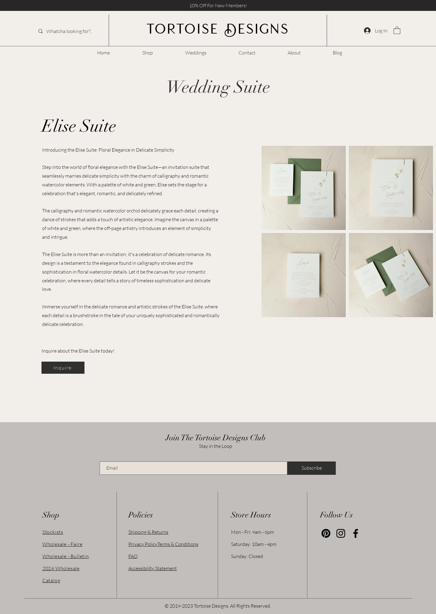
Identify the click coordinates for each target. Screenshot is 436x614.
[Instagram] (341, 533)
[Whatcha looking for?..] (71, 31)
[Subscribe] (311, 468)
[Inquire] (62, 368)
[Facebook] (356, 533)
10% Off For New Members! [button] (218, 5)
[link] (397, 30)
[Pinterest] (326, 533)
